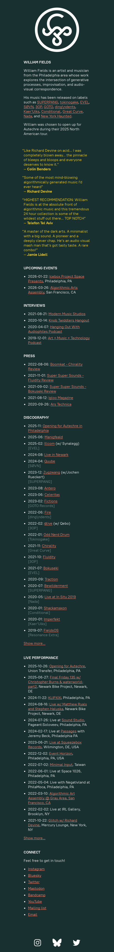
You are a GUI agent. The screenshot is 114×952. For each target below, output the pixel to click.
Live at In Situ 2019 (60, 596)
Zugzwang (51, 472)
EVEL (84, 102)
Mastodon (36, 888)
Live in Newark (56, 454)
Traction (51, 579)
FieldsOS (51, 630)
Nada (28, 116)
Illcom (49, 443)
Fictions (50, 501)
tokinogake (69, 102)
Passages (68, 731)
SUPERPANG (47, 102)
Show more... (34, 643)
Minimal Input (61, 764)
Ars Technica (61, 404)
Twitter (34, 882)
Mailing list (37, 908)
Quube (49, 461)
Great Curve (73, 111)
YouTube (35, 901)
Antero (50, 488)
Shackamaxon (55, 608)
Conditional (51, 111)
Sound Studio (73, 720)
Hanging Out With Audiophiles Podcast (54, 329)
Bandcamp (36, 895)
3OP (38, 106)
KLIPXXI (54, 697)
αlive (48, 523)
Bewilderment (56, 585)
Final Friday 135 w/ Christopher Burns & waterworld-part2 (55, 682)
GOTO (48, 106)
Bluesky (34, 875)
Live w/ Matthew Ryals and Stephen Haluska (57, 706)
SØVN (29, 106)
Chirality (49, 545)
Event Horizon (60, 753)
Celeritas (52, 494)
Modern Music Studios (67, 313)
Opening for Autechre (67, 666)
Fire (47, 512)
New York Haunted (56, 116)
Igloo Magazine (60, 397)
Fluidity (49, 556)
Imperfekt (52, 619)
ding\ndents (65, 106)
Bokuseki (50, 568)
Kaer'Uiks (31, 111)
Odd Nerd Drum (57, 534)
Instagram (36, 868)
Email (32, 914)
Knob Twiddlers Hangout (69, 320)
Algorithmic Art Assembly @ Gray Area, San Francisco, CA (51, 798)
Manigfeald (53, 437)
